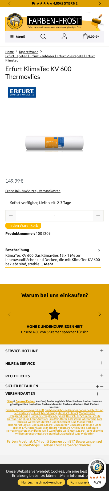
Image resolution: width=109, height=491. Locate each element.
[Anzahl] (54, 215)
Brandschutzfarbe (37, 433)
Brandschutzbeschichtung (64, 433)
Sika (10, 401)
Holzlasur (21, 421)
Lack (99, 418)
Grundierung (49, 413)
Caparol (48, 424)
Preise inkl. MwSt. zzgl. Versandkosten (32, 191)
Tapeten (16, 427)
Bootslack (37, 424)
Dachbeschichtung (56, 410)
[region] (54, 142)
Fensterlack (21, 413)
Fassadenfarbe (14, 410)
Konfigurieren (81, 482)
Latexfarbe (75, 418)
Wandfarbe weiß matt (62, 430)
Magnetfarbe (87, 413)
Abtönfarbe (89, 418)
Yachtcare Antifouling (71, 427)
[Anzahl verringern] (11, 215)
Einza (98, 424)
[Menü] (17, 37)
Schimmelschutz (90, 416)
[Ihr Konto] (64, 36)
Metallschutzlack (68, 413)
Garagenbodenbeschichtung (85, 410)
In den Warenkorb (23, 225)
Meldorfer (87, 433)
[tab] (53, 257)
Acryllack (60, 416)
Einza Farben (61, 424)
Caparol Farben (25, 401)
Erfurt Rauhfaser (32, 427)
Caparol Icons (84, 430)
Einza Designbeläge (82, 424)
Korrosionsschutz (16, 430)
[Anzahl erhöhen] (98, 215)
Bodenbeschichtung (64, 421)
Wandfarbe (61, 418)
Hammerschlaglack (42, 416)
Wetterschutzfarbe (39, 421)
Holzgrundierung (19, 416)
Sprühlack (35, 413)
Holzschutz (73, 416)
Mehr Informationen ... (78, 475)
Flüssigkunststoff (33, 410)
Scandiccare (50, 427)
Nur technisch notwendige (41, 482)
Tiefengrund (14, 418)
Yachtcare (92, 427)
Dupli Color (30, 418)
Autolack (42, 418)
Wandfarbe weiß (38, 430)
